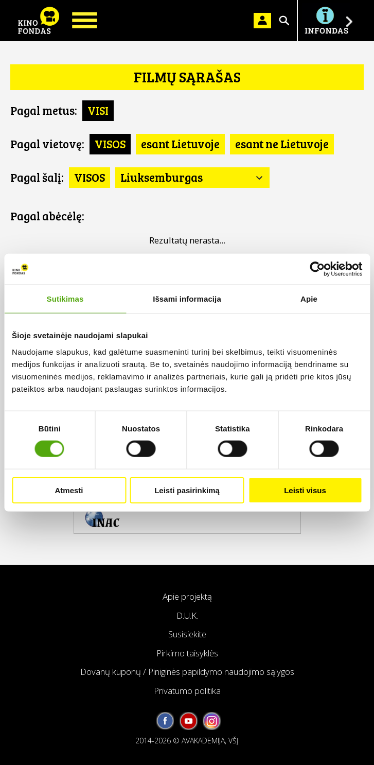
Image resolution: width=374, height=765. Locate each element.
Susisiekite (187, 634)
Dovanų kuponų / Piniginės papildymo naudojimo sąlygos (187, 671)
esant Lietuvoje (180, 143)
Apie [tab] (308, 298)
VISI (98, 110)
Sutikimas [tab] (65, 298)
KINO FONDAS (38, 20)
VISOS (110, 143)
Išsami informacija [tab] (187, 298)
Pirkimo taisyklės (187, 653)
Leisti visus (305, 489)
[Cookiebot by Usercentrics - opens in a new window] (317, 269)
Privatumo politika (187, 691)
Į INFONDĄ (326, 20)
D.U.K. (187, 615)
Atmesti (69, 489)
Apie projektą (187, 596)
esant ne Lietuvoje (282, 143)
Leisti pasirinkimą (187, 489)
